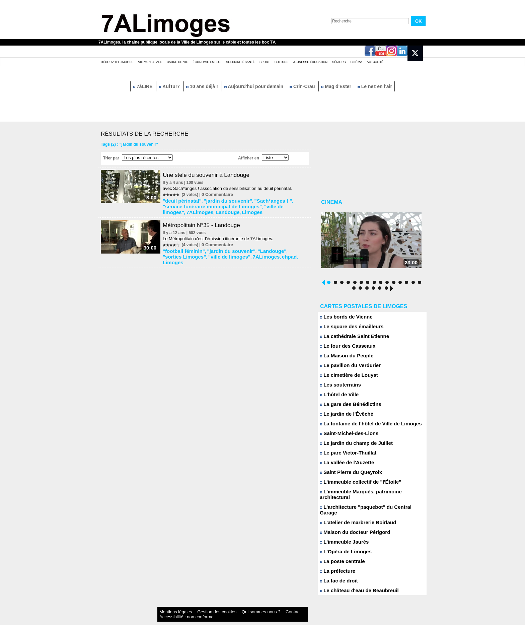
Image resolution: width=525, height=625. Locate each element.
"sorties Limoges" (285, 247)
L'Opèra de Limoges (342, 542)
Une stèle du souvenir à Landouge (211, 174)
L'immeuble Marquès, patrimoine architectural (369, 494)
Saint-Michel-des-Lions (345, 435)
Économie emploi (207, 62)
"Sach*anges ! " (254, 200)
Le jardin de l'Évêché (343, 416)
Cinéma (356, 62)
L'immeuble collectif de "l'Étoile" (355, 484)
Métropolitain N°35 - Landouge (206, 221)
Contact (249, 603)
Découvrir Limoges (117, 62)
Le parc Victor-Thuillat (345, 455)
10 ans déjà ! (202, 86)
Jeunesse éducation (310, 62)
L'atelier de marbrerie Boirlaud (353, 513)
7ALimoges (259, 204)
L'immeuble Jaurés (341, 533)
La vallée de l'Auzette (344, 465)
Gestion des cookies (197, 603)
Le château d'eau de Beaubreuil (354, 581)
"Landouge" (253, 247)
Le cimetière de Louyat (345, 377)
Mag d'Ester (337, 86)
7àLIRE (143, 86)
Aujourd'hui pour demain (254, 86)
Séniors (339, 62)
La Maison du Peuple (343, 358)
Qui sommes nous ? (227, 603)
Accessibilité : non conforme (275, 603)
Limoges (173, 209)
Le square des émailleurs (348, 329)
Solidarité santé (240, 62)
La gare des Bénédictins (347, 406)
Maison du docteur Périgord (350, 523)
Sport (264, 62)
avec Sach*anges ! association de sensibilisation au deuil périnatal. (230, 188)
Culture (282, 62)
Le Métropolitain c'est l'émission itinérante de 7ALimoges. (220, 235)
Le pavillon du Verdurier (346, 367)
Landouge (281, 204)
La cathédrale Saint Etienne (350, 338)
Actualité (375, 62)
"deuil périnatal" (181, 200)
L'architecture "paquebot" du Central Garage (368, 503)
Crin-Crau (303, 86)
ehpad (231, 251)
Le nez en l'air (375, 86)
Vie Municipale (150, 62)
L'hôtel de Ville (337, 397)
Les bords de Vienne (343, 319)
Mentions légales (170, 603)
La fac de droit (336, 571)
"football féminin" (182, 247)
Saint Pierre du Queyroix (347, 474)
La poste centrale (340, 552)
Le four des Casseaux (344, 348)
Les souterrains (338, 387)
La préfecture (335, 562)
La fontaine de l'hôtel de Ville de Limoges (364, 426)
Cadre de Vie (177, 62)
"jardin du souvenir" (218, 200)
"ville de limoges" (228, 204)
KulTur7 (170, 86)
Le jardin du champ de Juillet (352, 445)
